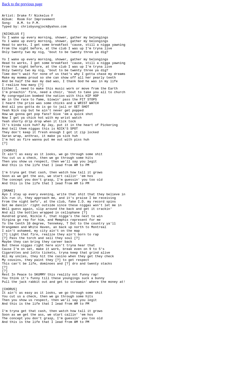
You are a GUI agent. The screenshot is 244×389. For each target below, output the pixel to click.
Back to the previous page (22, 4)
